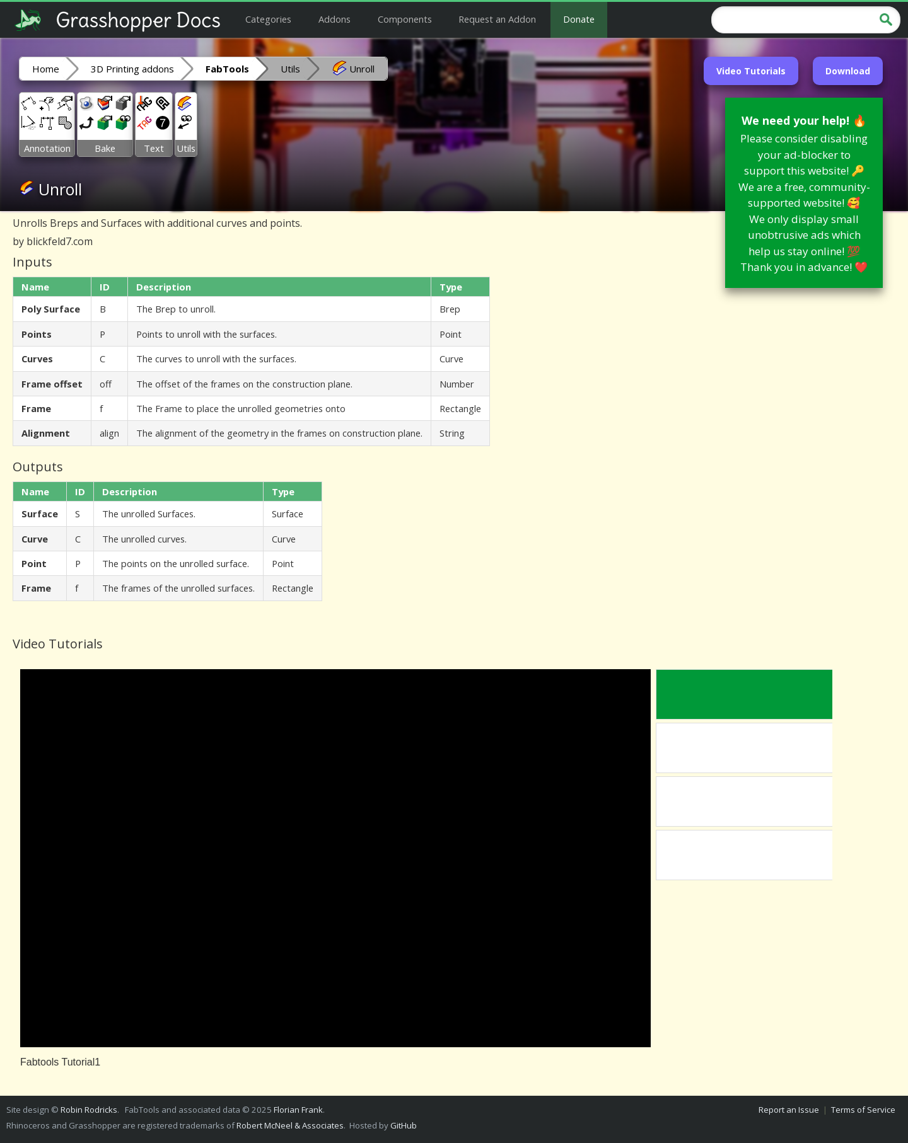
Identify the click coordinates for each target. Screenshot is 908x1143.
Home (45, 68)
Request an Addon (497, 19)
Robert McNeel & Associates (290, 1125)
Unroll (353, 68)
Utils (290, 68)
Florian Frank (298, 1109)
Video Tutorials (751, 71)
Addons (334, 19)
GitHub (403, 1125)
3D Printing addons (132, 68)
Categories (268, 19)
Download (847, 71)
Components (405, 19)
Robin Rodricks (89, 1109)
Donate (579, 19)
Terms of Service (863, 1109)
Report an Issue (789, 1109)
